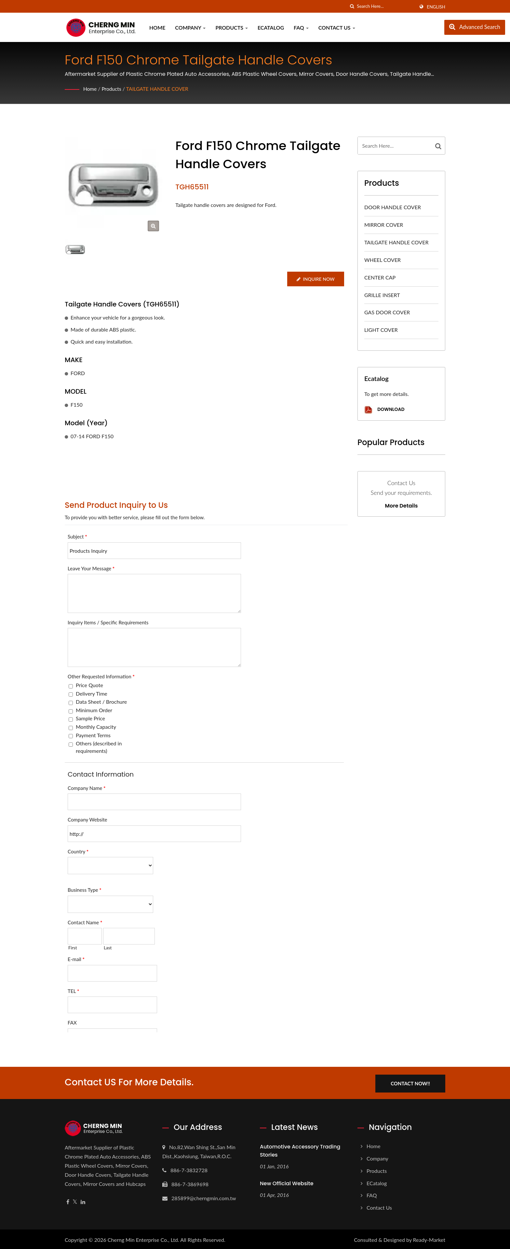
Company (190, 27)
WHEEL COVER (382, 260)
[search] (352, 6)
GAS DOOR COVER (387, 312)
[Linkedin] (83, 1200)
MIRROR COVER (383, 225)
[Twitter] (75, 1200)
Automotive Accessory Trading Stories (300, 1149)
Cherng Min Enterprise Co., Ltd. (143, 1238)
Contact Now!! (413, 1082)
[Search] (386, 6)
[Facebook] (67, 1200)
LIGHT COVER (381, 330)
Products (231, 27)
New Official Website (287, 1182)
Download (384, 410)
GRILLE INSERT (382, 295)
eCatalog (271, 27)
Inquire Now (315, 279)
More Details (401, 505)
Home (157, 27)
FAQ (301, 27)
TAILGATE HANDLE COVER (159, 89)
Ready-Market (429, 1238)
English (436, 6)
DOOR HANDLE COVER (392, 207)
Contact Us (336, 27)
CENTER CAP (380, 277)
